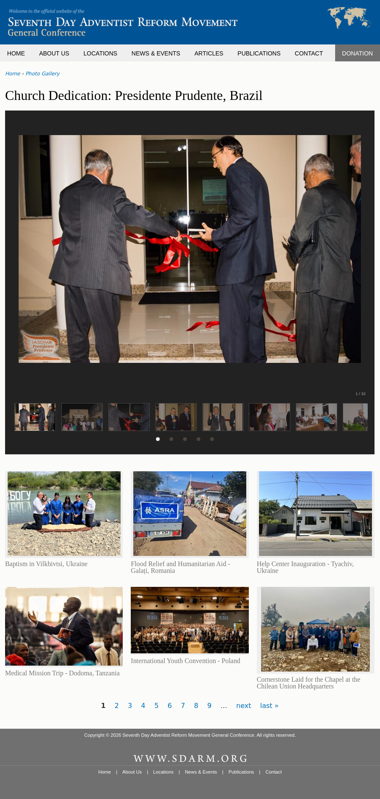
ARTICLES (209, 53)
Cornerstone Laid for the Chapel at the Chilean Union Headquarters (309, 683)
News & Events (201, 771)
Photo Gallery (42, 74)
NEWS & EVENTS (156, 53)
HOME (16, 53)
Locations (163, 771)
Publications (241, 771)
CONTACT (309, 53)
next (243, 706)
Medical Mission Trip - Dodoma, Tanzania (62, 673)
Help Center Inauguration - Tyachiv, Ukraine (305, 567)
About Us (132, 771)
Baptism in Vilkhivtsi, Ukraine (46, 563)
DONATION (357, 53)
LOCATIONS (100, 53)
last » (269, 706)
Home (12, 74)
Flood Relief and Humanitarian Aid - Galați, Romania (180, 567)
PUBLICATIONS (259, 53)
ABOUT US (54, 53)
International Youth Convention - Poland (185, 660)
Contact (273, 771)
